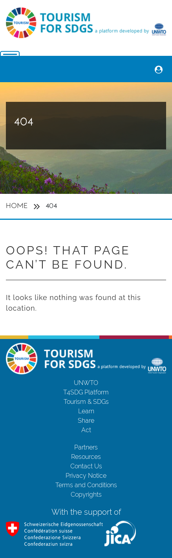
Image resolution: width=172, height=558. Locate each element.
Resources (86, 456)
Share (86, 420)
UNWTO (86, 383)
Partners (86, 447)
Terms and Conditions (86, 485)
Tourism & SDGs (86, 401)
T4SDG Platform (86, 392)
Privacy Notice (86, 475)
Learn (86, 411)
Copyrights (86, 494)
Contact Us (86, 466)
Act (86, 430)
